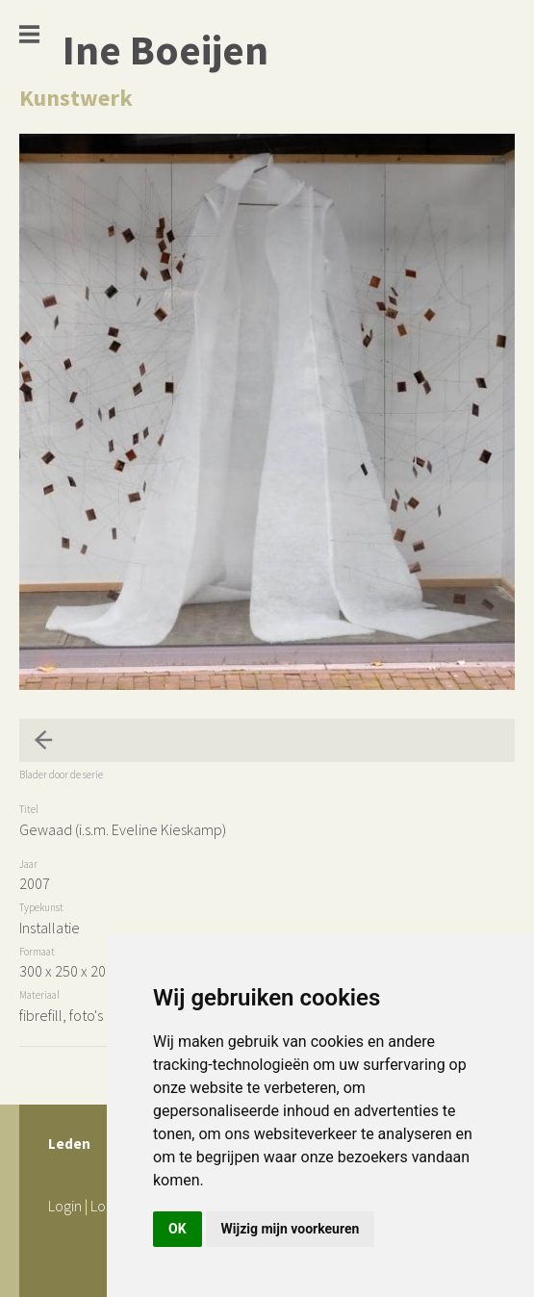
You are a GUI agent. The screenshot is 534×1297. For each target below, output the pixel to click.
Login (65, 1205)
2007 (34, 883)
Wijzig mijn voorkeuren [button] (290, 1228)
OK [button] (177, 1228)
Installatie (49, 927)
